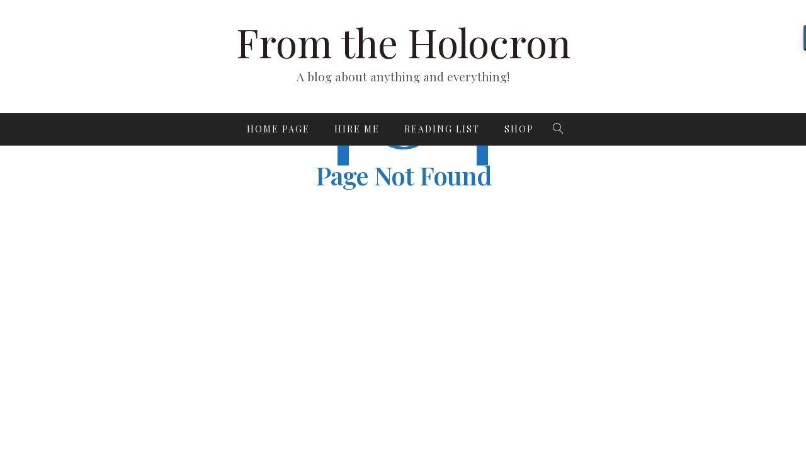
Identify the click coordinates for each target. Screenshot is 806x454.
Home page (278, 129)
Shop (519, 129)
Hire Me (357, 129)
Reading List (442, 129)
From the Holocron (403, 42)
